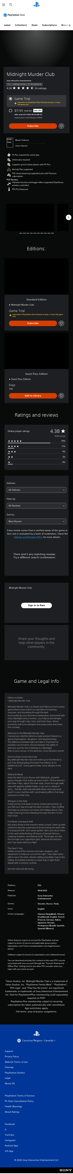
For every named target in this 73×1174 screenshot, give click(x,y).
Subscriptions (49, 25)
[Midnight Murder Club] (30, 217)
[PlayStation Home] (37, 4)
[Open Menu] (3, 5)
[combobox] (36, 490)
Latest (7, 25)
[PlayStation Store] (15, 14)
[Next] (68, 217)
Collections (21, 25)
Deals (35, 25)
